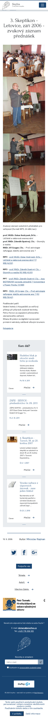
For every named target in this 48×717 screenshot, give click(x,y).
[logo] (7, 5)
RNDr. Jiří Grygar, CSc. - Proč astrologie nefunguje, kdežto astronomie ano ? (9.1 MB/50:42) (24, 294)
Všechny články (24, 589)
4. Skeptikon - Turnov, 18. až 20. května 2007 (29, 440)
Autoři (24, 582)
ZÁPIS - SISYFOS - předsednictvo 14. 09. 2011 (24, 402)
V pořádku (16, 713)
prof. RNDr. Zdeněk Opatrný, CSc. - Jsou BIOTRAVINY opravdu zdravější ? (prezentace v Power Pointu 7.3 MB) (24, 281)
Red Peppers (38, 692)
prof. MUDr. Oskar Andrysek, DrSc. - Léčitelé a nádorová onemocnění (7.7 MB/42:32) (22, 260)
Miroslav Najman (35, 539)
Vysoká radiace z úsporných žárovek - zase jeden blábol (29, 486)
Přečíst (29, 387)
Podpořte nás (24, 566)
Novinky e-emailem (24, 657)
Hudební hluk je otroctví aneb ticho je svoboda (29, 358)
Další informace (33, 714)
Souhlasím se (25, 668)
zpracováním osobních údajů (30, 668)
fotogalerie (8, 328)
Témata (24, 575)
